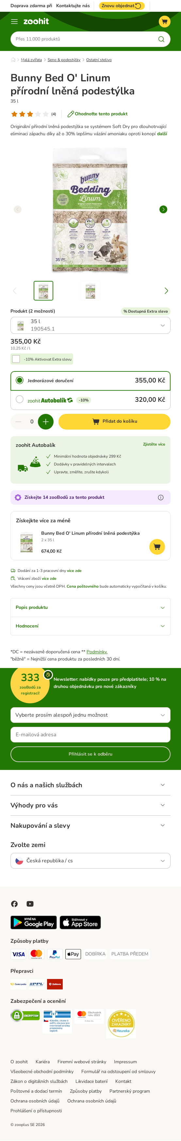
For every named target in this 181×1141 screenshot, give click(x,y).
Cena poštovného (83, 586)
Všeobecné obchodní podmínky (42, 1072)
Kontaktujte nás (73, 6)
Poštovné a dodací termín (36, 1091)
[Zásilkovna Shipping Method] (55, 985)
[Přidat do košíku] (114, 422)
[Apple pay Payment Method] (73, 955)
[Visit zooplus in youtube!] (30, 904)
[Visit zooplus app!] (33, 928)
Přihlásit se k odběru (90, 754)
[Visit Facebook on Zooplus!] (14, 904)
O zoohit (19, 1062)
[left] (18, 209)
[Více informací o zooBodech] (161, 497)
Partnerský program (129, 1091)
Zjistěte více (154, 444)
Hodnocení (90, 626)
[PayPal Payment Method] (55, 955)
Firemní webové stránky (82, 1062)
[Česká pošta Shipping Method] (18, 985)
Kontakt (123, 1082)
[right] (163, 209)
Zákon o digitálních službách (39, 1082)
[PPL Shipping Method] (36, 985)
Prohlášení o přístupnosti (36, 1111)
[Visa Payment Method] (18, 955)
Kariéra (43, 1062)
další (162, 134)
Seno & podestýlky (64, 59)
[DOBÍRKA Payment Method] (95, 954)
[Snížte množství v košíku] (18, 422)
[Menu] (14, 21)
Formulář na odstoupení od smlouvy (118, 1072)
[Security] (25, 1017)
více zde (74, 570)
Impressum (125, 1062)
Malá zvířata (31, 59)
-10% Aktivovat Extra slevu (48, 359)
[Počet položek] (32, 422)
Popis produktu (90, 607)
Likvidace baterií (91, 1082)
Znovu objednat (122, 6)
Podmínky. (97, 652)
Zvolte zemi (27, 845)
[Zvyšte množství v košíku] (46, 422)
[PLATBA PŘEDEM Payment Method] (129, 954)
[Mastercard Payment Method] (36, 955)
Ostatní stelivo (99, 59)
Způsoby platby (86, 1091)
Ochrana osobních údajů (34, 1101)
